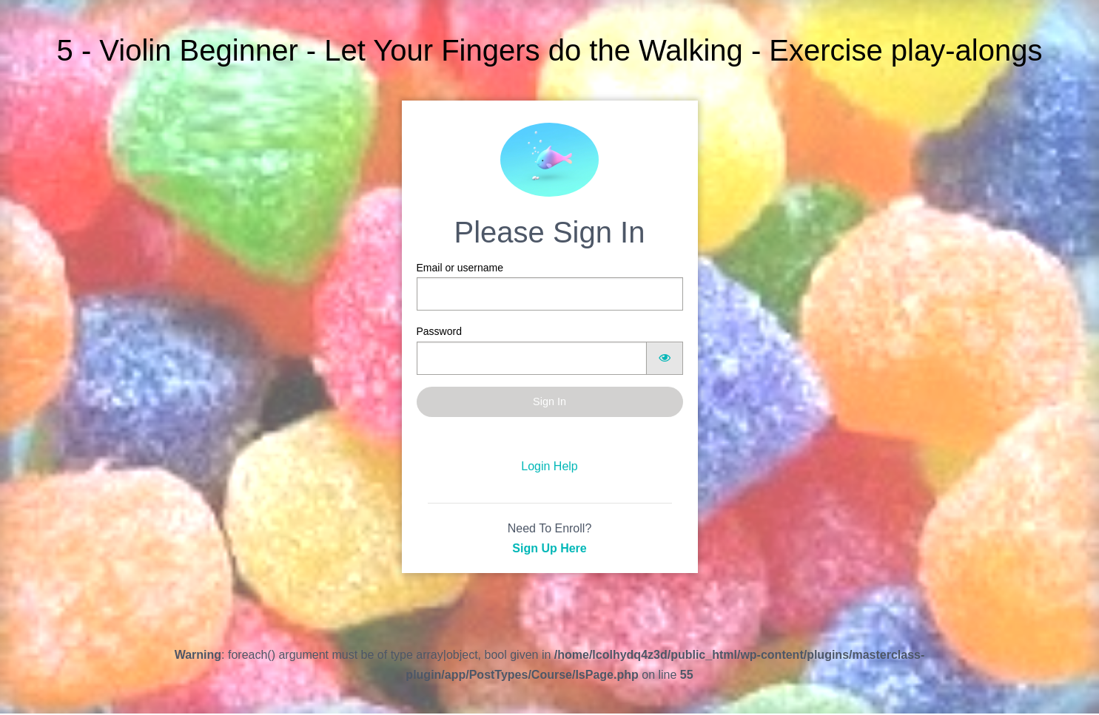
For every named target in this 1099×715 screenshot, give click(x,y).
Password (550, 349)
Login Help (549, 466)
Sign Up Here (549, 548)
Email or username (550, 286)
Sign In (549, 401)
